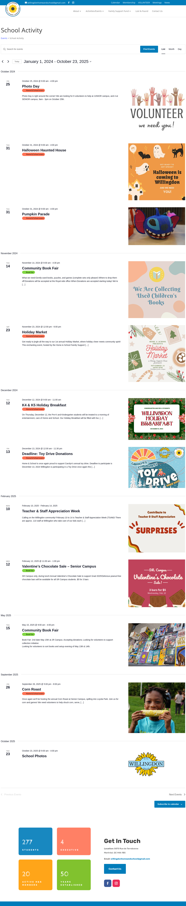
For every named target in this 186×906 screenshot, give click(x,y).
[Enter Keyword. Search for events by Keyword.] (70, 49)
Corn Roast (31, 689)
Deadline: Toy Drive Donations (47, 454)
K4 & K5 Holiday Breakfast (44, 405)
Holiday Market (34, 332)
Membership (129, 3)
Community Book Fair (40, 268)
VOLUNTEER (144, 3)
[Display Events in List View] (163, 49)
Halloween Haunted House (44, 150)
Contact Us (157, 11)
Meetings (157, 3)
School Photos (34, 756)
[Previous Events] (2, 61)
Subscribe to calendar (168, 804)
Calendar (115, 3)
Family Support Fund (118, 11)
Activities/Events (94, 11)
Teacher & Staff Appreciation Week (51, 511)
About (76, 11)
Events (4, 38)
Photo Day (31, 86)
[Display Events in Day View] (180, 49)
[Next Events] (8, 61)
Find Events (149, 49)
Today (17, 62)
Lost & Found (142, 11)
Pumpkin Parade (36, 214)
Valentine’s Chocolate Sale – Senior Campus (59, 566)
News (167, 3)
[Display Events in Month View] (171, 49)
